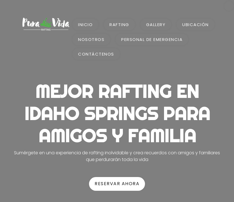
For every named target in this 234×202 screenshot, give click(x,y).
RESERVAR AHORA (117, 183)
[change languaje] (228, 6)
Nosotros (91, 39)
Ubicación (195, 24)
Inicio (85, 24)
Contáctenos (96, 54)
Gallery (156, 24)
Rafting (119, 24)
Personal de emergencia (151, 39)
